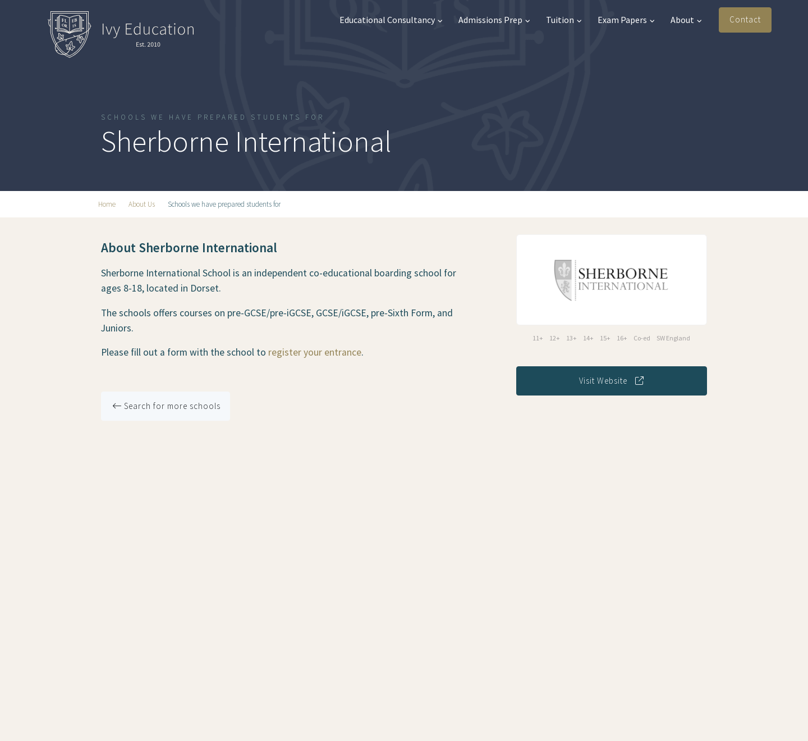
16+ (622, 338)
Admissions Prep (494, 19)
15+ (605, 338)
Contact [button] (745, 19)
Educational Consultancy (391, 19)
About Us (141, 204)
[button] (790, 20)
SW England (673, 338)
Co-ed (641, 338)
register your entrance (314, 352)
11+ (537, 338)
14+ (588, 338)
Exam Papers (626, 19)
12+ (554, 338)
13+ (571, 338)
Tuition (564, 19)
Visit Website (611, 380)
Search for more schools (167, 406)
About (686, 19)
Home (107, 204)
